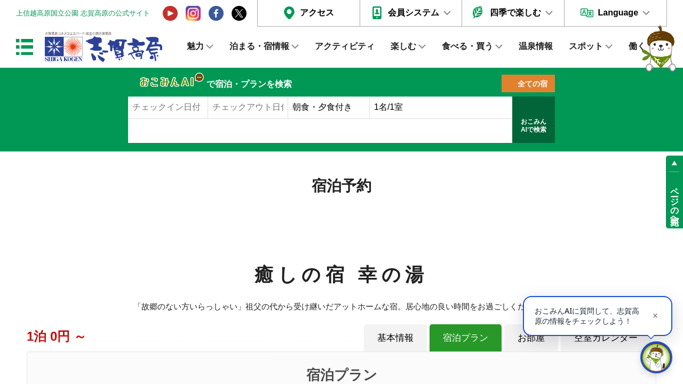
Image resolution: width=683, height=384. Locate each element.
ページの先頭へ (674, 201)
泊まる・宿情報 (259, 46)
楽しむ (403, 46)
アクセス (317, 12)
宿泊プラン (465, 337)
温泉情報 (536, 46)
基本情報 (395, 337)
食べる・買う (467, 46)
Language (618, 12)
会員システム (413, 12)
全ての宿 (532, 83)
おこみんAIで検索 (533, 126)
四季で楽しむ (515, 12)
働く (637, 46)
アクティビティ (345, 46)
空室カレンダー (606, 337)
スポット (586, 46)
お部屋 (531, 337)
